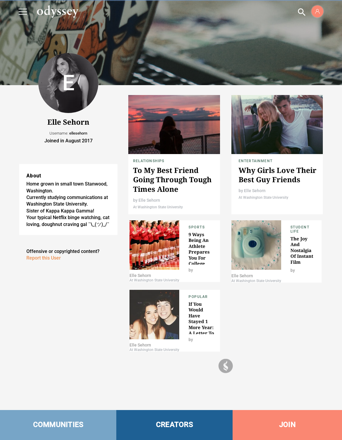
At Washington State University (158, 207)
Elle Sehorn (149, 200)
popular (198, 297)
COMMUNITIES (58, 425)
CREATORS (174, 425)
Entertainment (256, 161)
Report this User (43, 258)
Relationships (149, 161)
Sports (197, 227)
